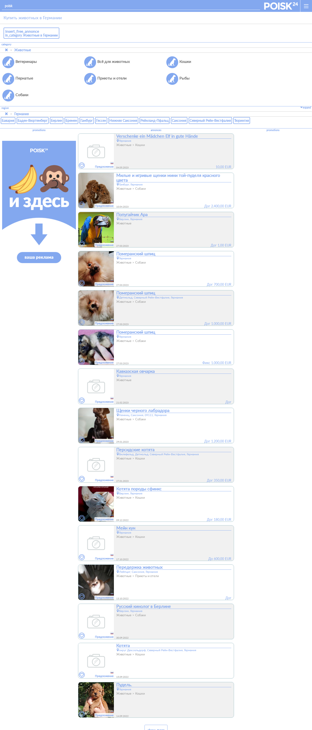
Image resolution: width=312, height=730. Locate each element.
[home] (281, 6)
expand (305, 91)
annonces (156, 113)
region (5, 91)
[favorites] (81, 149)
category (6, 44)
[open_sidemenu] (306, 6)
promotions (39, 113)
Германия (21, 97)
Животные (22, 50)
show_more (156, 713)
